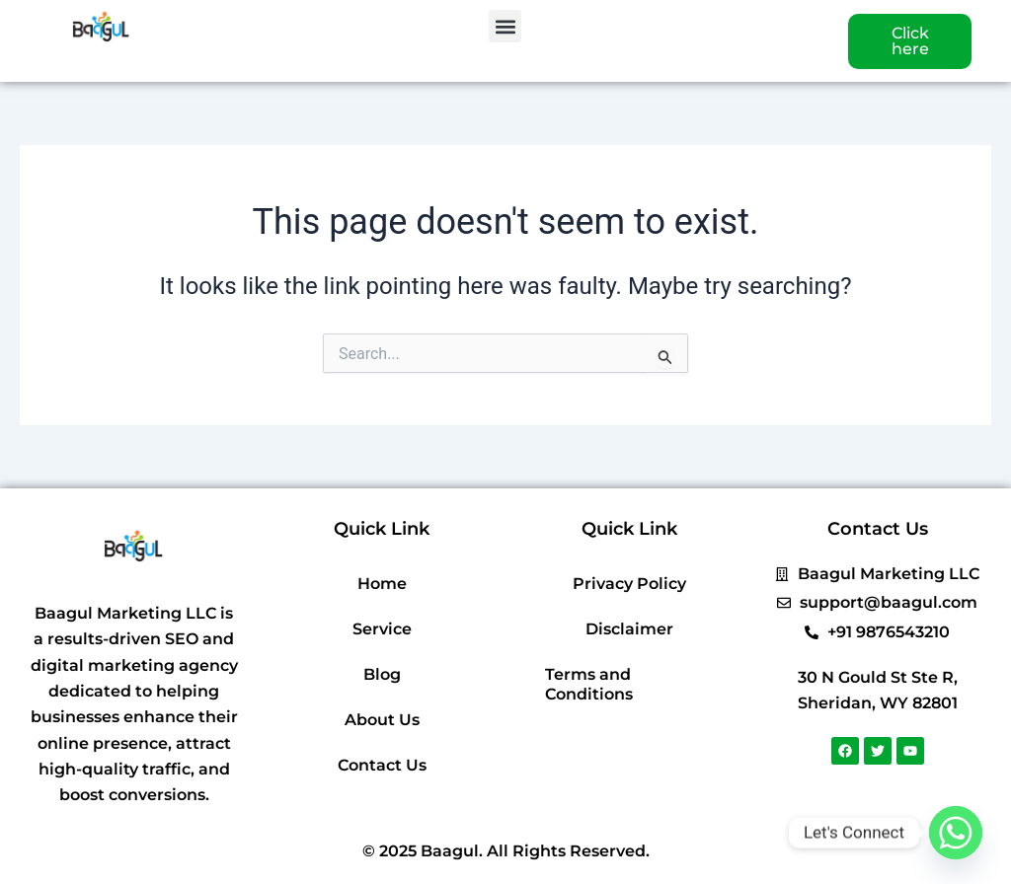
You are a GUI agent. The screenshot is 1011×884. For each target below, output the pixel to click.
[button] (505, 26)
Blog (382, 674)
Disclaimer (629, 629)
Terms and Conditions (589, 684)
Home (382, 583)
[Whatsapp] (955, 832)
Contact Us (382, 765)
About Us (382, 719)
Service (382, 629)
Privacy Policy (629, 583)
